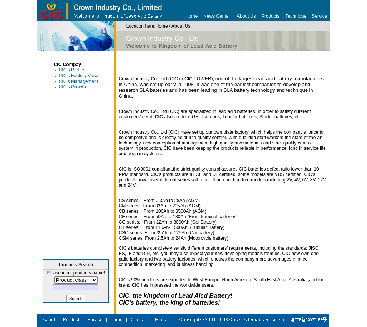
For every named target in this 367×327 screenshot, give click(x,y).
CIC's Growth (72, 87)
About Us (246, 16)
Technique (296, 16)
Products (270, 16)
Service (319, 16)
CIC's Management (78, 81)
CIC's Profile (71, 70)
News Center (216, 16)
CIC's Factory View (78, 75)
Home (191, 16)
